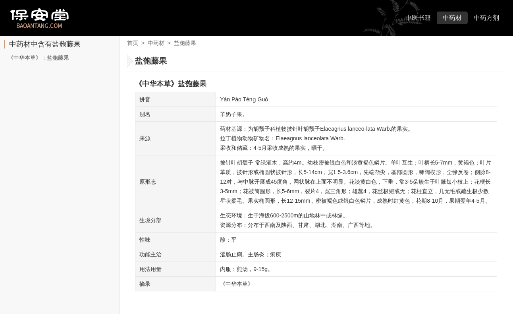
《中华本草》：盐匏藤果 (38, 57)
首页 (132, 43)
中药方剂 (486, 17)
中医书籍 (418, 17)
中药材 (452, 17)
